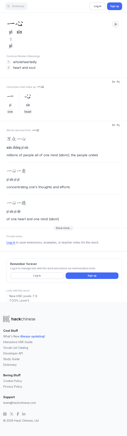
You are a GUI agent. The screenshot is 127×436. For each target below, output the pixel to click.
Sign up (114, 6)
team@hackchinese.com (19, 402)
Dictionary (10, 364)
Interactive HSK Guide (18, 342)
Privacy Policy (12, 386)
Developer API (13, 353)
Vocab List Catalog (15, 347)
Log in (97, 6)
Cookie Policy (12, 381)
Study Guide (11, 359)
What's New (24, 336)
